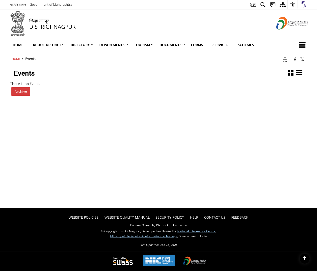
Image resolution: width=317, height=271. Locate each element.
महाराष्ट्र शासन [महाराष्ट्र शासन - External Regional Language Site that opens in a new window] (18, 4)
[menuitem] (253, 4)
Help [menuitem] (194, 217)
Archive (21, 91)
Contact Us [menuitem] (214, 217)
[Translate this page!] (303, 4)
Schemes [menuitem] (246, 44)
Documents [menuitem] (172, 44)
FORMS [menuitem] (197, 44)
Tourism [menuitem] (144, 44)
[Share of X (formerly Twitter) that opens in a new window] (302, 59)
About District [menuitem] (49, 44)
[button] (303, 44)
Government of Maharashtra (51, 4)
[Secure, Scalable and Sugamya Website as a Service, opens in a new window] (122, 261)
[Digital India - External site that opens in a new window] (286, 33)
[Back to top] (305, 259)
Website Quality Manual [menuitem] (127, 217)
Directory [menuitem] (82, 44)
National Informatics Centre (196, 231)
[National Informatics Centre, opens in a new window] (159, 261)
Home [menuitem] (18, 44)
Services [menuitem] (220, 44)
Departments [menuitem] (113, 44)
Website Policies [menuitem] (84, 217)
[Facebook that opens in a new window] (295, 59)
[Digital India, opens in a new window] (195, 261)
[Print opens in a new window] (286, 59)
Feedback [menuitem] (239, 217)
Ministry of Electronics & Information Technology (143, 236)
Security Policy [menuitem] (170, 217)
